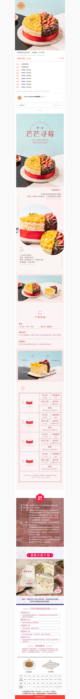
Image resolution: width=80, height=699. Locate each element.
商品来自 (32, 96)
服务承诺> (43, 96)
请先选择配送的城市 (40, 697)
